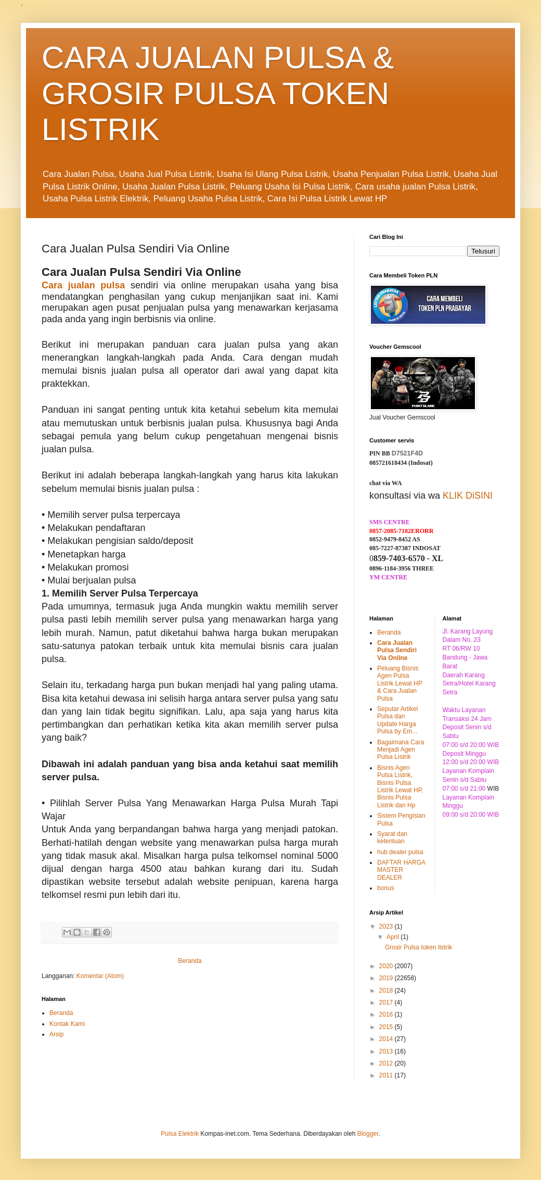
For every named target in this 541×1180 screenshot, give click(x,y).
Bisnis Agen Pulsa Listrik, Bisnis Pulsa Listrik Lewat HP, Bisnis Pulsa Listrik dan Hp (400, 786)
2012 (387, 1063)
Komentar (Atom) (100, 976)
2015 (387, 1027)
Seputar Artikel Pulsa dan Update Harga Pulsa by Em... (397, 720)
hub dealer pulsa (400, 852)
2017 (387, 1002)
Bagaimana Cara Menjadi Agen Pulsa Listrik (400, 750)
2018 (387, 990)
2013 (387, 1051)
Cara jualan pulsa (83, 285)
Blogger (368, 1133)
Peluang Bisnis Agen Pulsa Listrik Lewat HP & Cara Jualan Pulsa (399, 683)
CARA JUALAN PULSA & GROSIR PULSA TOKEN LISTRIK (218, 93)
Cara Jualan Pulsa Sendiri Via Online (397, 650)
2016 (387, 1014)
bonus (385, 888)
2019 (387, 978)
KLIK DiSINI (468, 495)
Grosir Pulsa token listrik (418, 947)
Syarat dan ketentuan (392, 837)
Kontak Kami (67, 1023)
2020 (387, 966)
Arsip (56, 1034)
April (394, 937)
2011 (387, 1075)
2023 (387, 926)
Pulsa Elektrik (180, 1133)
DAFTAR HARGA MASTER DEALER (401, 870)
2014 (387, 1039)
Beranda (189, 961)
